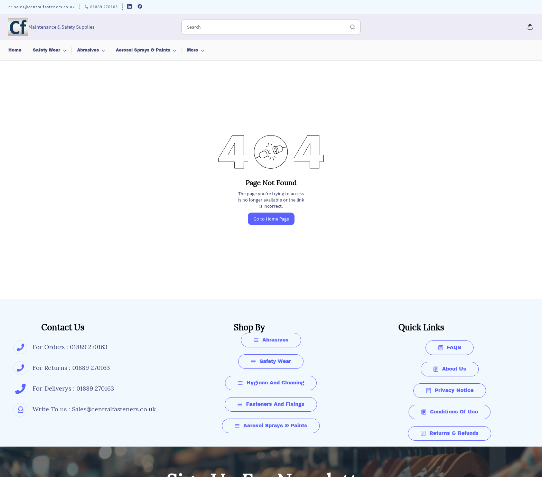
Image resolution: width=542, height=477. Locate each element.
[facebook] (140, 7)
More (471, 50)
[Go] (350, 27)
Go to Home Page (271, 219)
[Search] (263, 27)
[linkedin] (129, 7)
